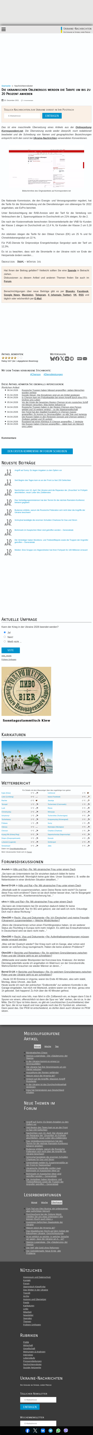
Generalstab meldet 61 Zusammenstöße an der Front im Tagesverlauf (47, 1163)
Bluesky (70, 291)
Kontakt (27, 1280)
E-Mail (38, 298)
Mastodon (27, 295)
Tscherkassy (6, 819)
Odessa (4, 826)
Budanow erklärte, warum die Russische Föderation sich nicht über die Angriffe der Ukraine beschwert (46, 1150)
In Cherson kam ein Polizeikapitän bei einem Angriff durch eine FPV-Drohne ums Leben (55, 397)
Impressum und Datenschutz (37, 1276)
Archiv (26, 1295)
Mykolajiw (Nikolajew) (56, 826)
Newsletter (28, 1314)
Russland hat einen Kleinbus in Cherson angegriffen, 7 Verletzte (53, 421)
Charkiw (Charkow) (55, 830)
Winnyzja (51, 811)
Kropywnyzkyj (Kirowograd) (58, 819)
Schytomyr (5, 815)
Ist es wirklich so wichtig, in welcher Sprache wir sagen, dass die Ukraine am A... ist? (47, 1237)
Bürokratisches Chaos (36, 1052)
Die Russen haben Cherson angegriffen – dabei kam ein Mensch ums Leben (53, 424)
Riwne (50, 807)
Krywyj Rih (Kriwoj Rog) (10, 834)
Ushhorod (51, 792)
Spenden (27, 1318)
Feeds (26, 1302)
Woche (47, 1046)
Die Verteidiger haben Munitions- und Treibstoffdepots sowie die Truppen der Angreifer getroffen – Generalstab (45, 1181)
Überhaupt (57, 1202)
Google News (12, 295)
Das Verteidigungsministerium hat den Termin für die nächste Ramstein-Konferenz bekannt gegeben (47, 1142)
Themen (27, 1321)
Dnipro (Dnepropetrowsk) (11, 838)
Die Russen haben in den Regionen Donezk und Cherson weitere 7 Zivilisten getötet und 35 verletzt (54, 417)
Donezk (50, 838)
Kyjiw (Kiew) (6, 792)
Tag (57, 1046)
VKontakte (42, 1430)
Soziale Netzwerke (32, 1367)
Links (25, 1308)
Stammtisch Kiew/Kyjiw (34, 1286)
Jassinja (51, 800)
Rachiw (4, 800)
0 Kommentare (28, 100)
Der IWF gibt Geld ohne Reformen (42, 1247)
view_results (6, 655)
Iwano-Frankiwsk (54, 796)
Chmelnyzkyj (6, 811)
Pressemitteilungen (32, 1360)
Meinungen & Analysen (34, 1351)
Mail (84, 358)
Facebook (27, 1430)
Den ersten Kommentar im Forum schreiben (37, 450)
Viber (66, 1430)
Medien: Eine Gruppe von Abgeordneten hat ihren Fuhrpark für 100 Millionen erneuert (51, 549)
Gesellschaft (29, 1348)
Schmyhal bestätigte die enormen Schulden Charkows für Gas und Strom (46, 519)
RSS (81, 295)
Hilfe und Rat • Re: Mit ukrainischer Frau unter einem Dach (44, 868)
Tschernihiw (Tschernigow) (57, 815)
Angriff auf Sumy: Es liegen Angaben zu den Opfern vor (38, 469)
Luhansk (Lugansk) (9, 841)
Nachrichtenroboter (32, 1364)
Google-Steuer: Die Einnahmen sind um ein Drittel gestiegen (51, 394)
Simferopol (52, 841)
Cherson (36, 374)
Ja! (9, 632)
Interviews (28, 1354)
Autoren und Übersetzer (34, 1299)
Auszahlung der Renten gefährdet (42, 1072)
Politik (26, 1341)
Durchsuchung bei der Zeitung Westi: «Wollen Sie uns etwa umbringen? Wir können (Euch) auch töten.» (44, 1216)
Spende (72, 270)
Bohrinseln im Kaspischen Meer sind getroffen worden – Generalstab (44, 529)
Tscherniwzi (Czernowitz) (57, 804)
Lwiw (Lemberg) (8, 796)
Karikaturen (28, 1305)
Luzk (3, 807)
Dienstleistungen (54, 374)
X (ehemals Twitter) (59, 295)
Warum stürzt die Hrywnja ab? (40, 1075)
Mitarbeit (27, 1311)
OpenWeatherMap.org (18, 848)
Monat (37, 1046)
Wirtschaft (28, 1345)
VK (75, 295)
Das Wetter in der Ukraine (35, 1289)
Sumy (50, 822)
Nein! (10, 636)
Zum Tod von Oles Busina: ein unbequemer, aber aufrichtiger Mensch (47, 1209)
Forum (7, 281)
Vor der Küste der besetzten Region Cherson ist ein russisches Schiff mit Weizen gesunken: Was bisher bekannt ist (55, 402)
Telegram (50, 1430)
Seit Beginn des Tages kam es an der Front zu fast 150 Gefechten (43, 479)
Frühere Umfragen (9, 659)
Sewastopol (6, 845)
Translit (26, 1292)
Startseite (6, 86)
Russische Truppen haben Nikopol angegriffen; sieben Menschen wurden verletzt (53, 390)
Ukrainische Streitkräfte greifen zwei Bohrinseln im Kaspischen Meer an (43, 1168)
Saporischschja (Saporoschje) (59, 834)
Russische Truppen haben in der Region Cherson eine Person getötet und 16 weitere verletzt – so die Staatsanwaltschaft (52, 407)
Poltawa (5, 822)
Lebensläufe (29, 1357)
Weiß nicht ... (15, 641)
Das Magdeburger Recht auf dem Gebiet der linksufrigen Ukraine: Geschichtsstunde (47, 1231)
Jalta (49, 845)
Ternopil (4, 804)
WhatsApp (58, 1430)
